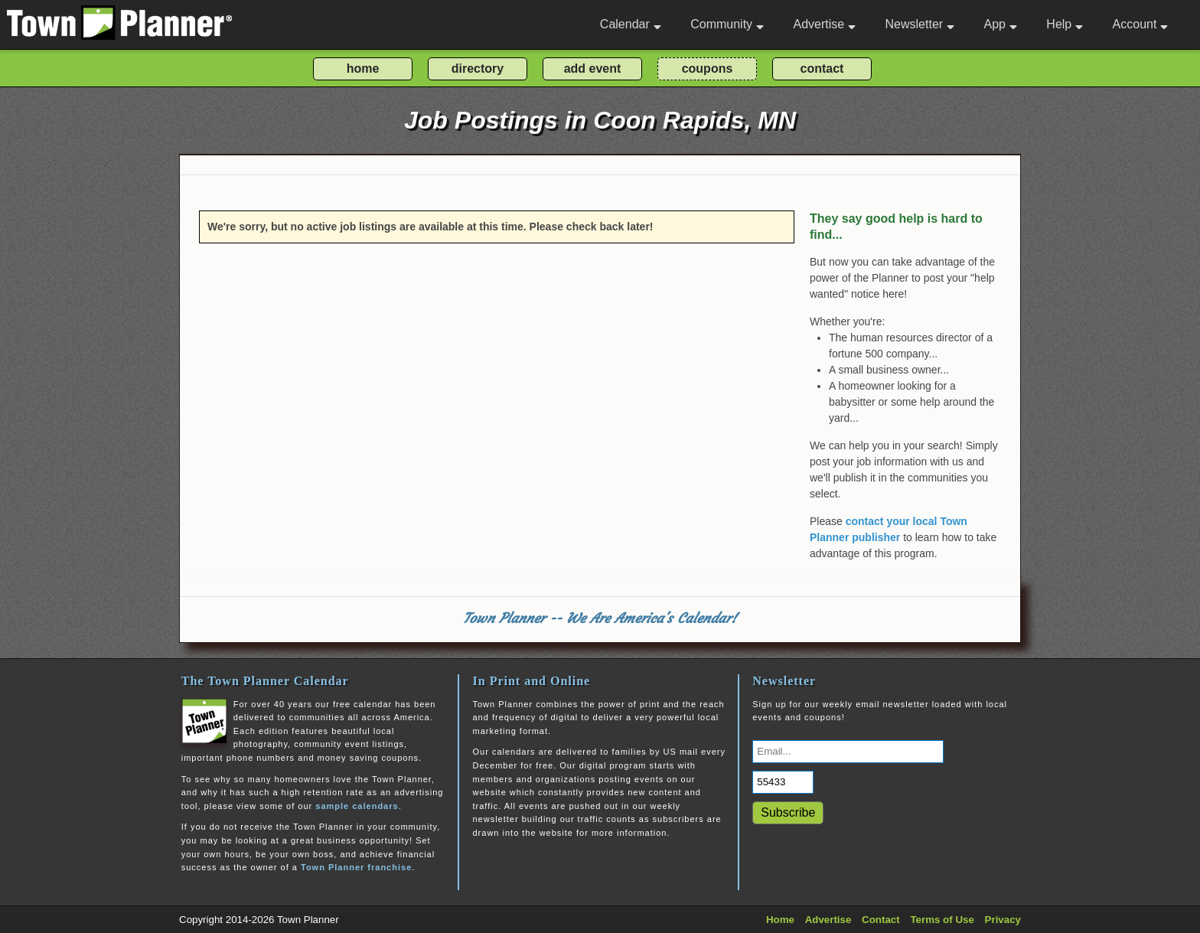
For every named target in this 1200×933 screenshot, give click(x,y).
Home (780, 919)
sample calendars (356, 806)
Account (1141, 24)
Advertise (824, 24)
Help (1064, 24)
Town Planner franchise (356, 867)
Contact (881, 919)
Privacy (1003, 919)
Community (727, 24)
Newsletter (920, 24)
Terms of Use (941, 919)
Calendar (630, 24)
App (999, 24)
